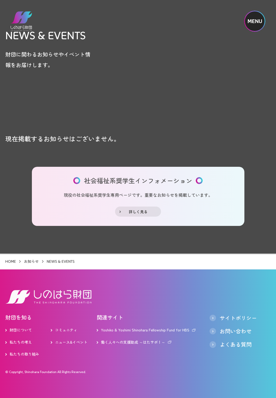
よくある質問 (236, 344)
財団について (21, 330)
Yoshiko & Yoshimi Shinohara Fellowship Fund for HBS (145, 330)
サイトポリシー (238, 318)
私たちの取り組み (24, 354)
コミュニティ (66, 330)
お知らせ (31, 261)
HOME (10, 261)
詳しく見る (138, 211)
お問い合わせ (236, 331)
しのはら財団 (21, 21)
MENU (255, 21)
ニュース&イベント (71, 342)
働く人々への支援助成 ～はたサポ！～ (133, 342)
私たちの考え (21, 342)
